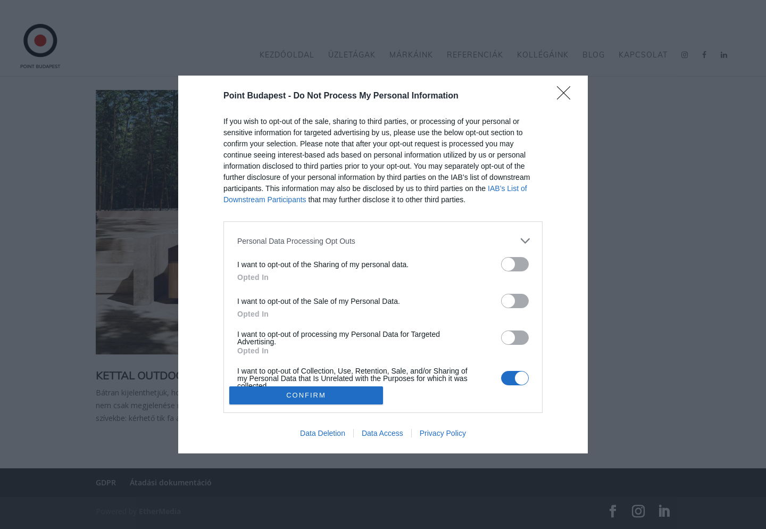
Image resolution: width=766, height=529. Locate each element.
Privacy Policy (443, 433)
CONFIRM (306, 395)
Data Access (382, 433)
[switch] (515, 264)
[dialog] (383, 264)
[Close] (567, 96)
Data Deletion (322, 433)
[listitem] (383, 240)
